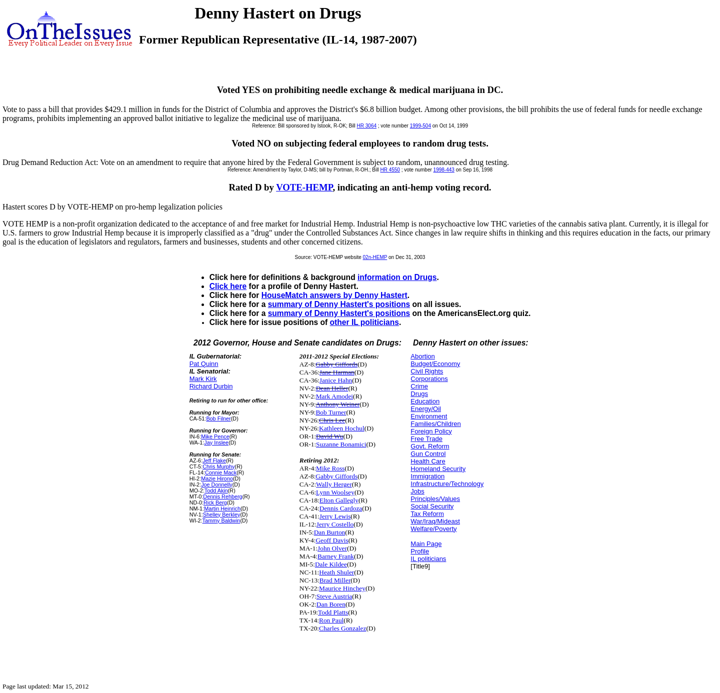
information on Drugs (397, 277)
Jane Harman (337, 372)
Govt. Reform (429, 446)
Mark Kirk (203, 378)
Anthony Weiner (338, 404)
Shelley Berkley (221, 515)
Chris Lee (332, 420)
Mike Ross (330, 468)
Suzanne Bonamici (341, 444)
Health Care (427, 461)
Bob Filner (218, 419)
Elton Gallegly (339, 500)
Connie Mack (220, 473)
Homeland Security (438, 468)
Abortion (422, 356)
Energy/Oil (425, 408)
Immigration (427, 476)
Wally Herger (334, 484)
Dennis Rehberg (222, 497)
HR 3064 (366, 125)
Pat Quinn (204, 364)
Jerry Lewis (335, 516)
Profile (419, 551)
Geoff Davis (332, 540)
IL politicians (428, 558)
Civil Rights (426, 371)
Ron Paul (331, 620)
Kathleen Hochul (341, 428)
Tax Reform (427, 514)
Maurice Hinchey (342, 588)
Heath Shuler (336, 572)
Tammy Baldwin (221, 521)
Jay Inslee (216, 443)
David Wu (329, 436)
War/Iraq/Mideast (435, 521)
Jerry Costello (335, 524)
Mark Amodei (334, 396)
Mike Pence (215, 437)
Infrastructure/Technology (447, 484)
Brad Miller (335, 580)
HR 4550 (390, 169)
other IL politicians (364, 322)
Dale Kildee (331, 564)
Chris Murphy (218, 467)
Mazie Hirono (217, 479)
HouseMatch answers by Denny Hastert (335, 295)
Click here (228, 286)
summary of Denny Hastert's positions (339, 304)
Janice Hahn (336, 380)
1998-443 (444, 169)
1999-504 (420, 125)
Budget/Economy (435, 364)
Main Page (426, 544)
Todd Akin (216, 491)
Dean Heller (332, 388)
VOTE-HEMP (304, 187)
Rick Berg (215, 503)
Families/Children (435, 424)
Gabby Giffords (337, 364)
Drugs (419, 394)
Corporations (429, 378)
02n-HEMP (375, 257)
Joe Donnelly (216, 485)
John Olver (332, 548)
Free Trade (426, 438)
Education (425, 401)
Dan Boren (331, 604)
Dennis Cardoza (341, 508)
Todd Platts (333, 612)
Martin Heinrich (222, 509)
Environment (428, 416)
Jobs (417, 491)
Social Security (432, 506)
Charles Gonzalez (342, 628)
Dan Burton (330, 532)
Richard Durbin (211, 386)
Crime (419, 386)
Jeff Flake (214, 461)
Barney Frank (336, 556)
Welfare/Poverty (433, 528)
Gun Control (428, 454)
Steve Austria (334, 596)
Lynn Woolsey (335, 492)
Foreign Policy (431, 431)
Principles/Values (435, 498)
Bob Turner (331, 412)
